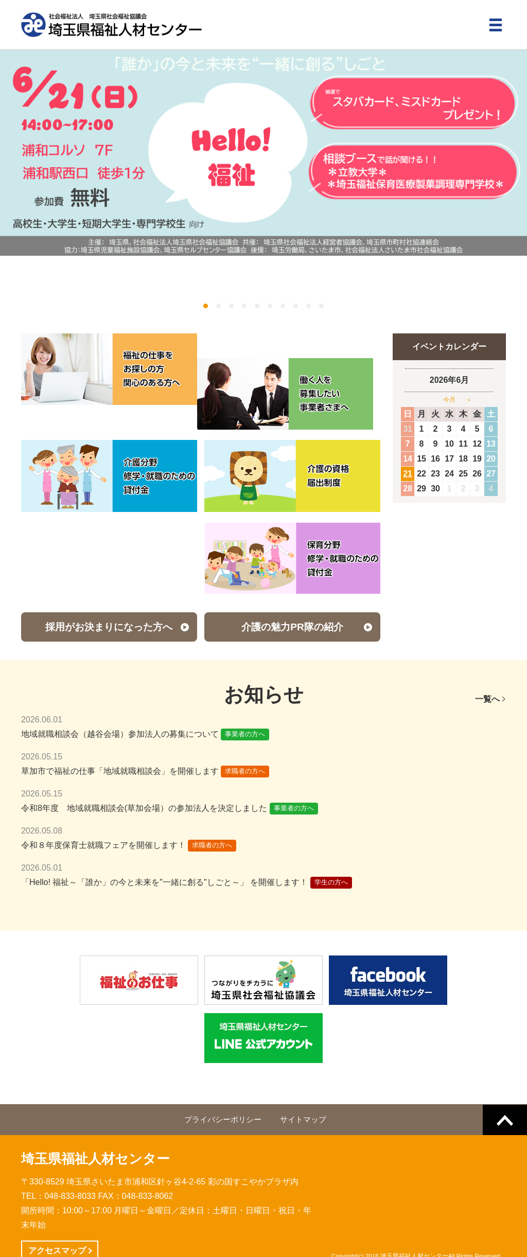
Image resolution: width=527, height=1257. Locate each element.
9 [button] (308, 306)
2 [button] (218, 306)
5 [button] (257, 306)
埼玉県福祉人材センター (95, 1134)
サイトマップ (303, 1095)
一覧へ (487, 674)
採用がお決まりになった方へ (108, 602)
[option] (263, 153)
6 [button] (270, 306)
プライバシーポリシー (222, 1095)
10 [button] (321, 306)
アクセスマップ (57, 1225)
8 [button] (295, 306)
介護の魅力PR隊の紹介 (292, 602)
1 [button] (205, 306)
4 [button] (244, 306)
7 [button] (282, 306)
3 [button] (231, 306)
